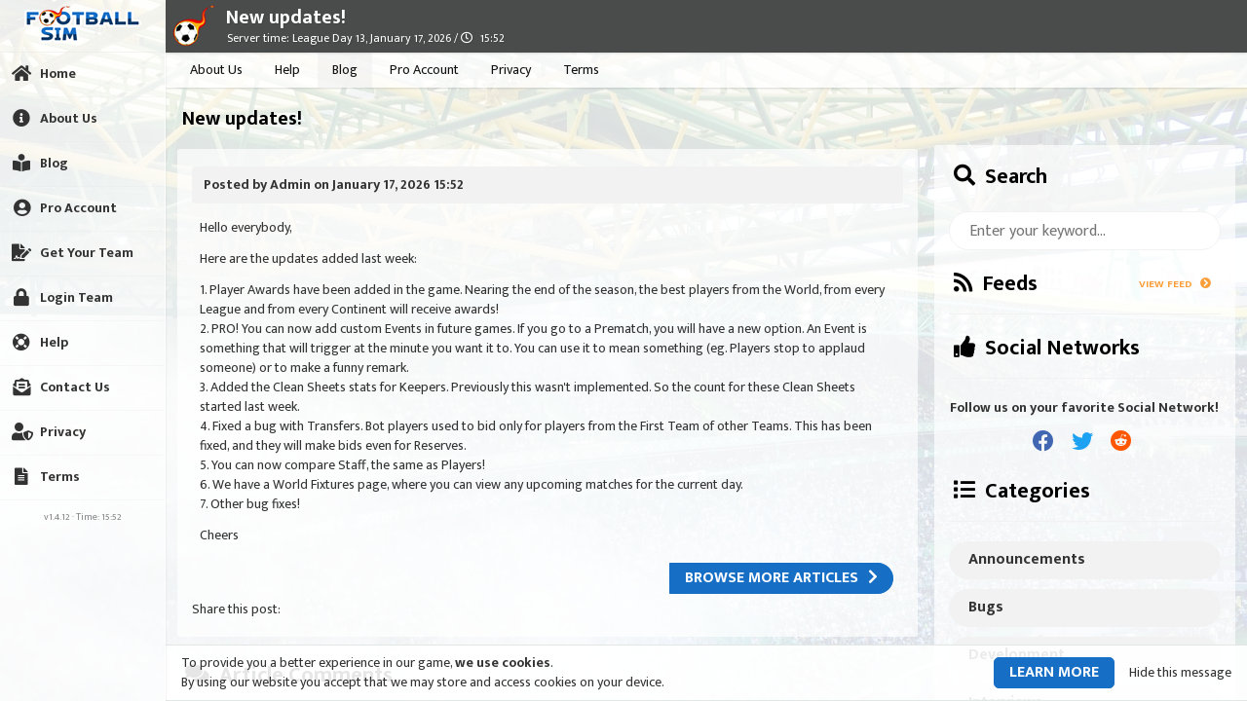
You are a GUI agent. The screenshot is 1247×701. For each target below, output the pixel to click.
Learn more (1054, 672)
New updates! (286, 17)
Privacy (511, 69)
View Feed (1175, 284)
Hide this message (1180, 673)
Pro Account (424, 69)
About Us (216, 69)
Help (287, 69)
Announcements (1026, 559)
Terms (581, 69)
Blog (345, 69)
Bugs (985, 607)
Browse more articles (781, 578)
